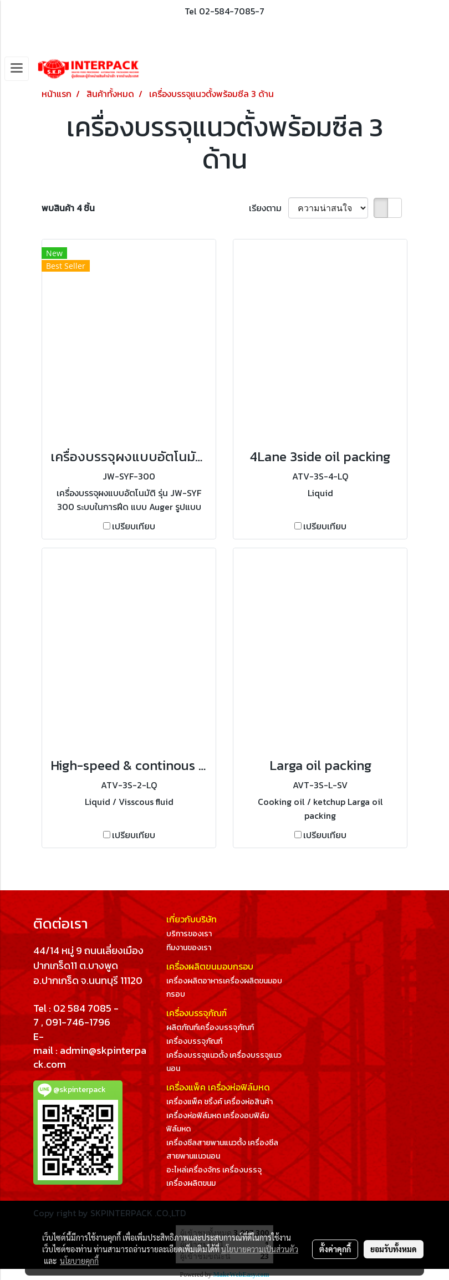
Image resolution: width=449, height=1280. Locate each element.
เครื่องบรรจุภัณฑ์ (194, 1041)
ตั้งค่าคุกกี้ (335, 1249)
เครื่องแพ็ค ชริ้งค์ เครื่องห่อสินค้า (219, 1102)
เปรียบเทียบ (133, 526)
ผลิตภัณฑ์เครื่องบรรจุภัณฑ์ (210, 1027)
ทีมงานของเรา (188, 947)
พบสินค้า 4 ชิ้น (68, 208)
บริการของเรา (189, 934)
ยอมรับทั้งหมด (393, 1249)
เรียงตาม (268, 208)
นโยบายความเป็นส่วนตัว (259, 1249)
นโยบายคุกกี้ (79, 1261)
